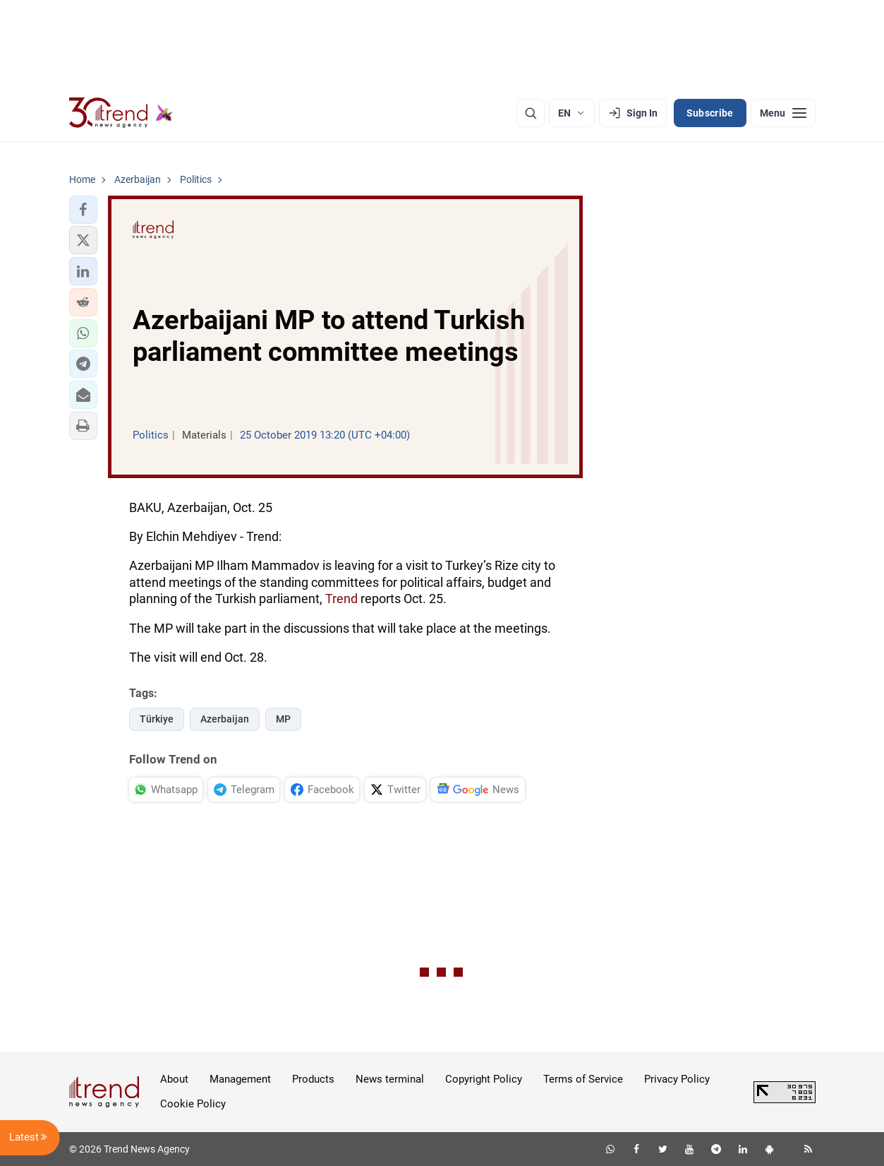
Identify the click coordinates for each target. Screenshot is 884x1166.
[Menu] (783, 113)
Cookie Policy (193, 1103)
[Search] (530, 113)
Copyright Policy (483, 1079)
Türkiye (157, 719)
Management (240, 1079)
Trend (341, 598)
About (174, 1079)
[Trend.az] (121, 113)
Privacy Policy (677, 1079)
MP (283, 719)
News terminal (390, 1079)
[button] (83, 209)
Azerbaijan (224, 719)
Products (313, 1079)
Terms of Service (583, 1079)
